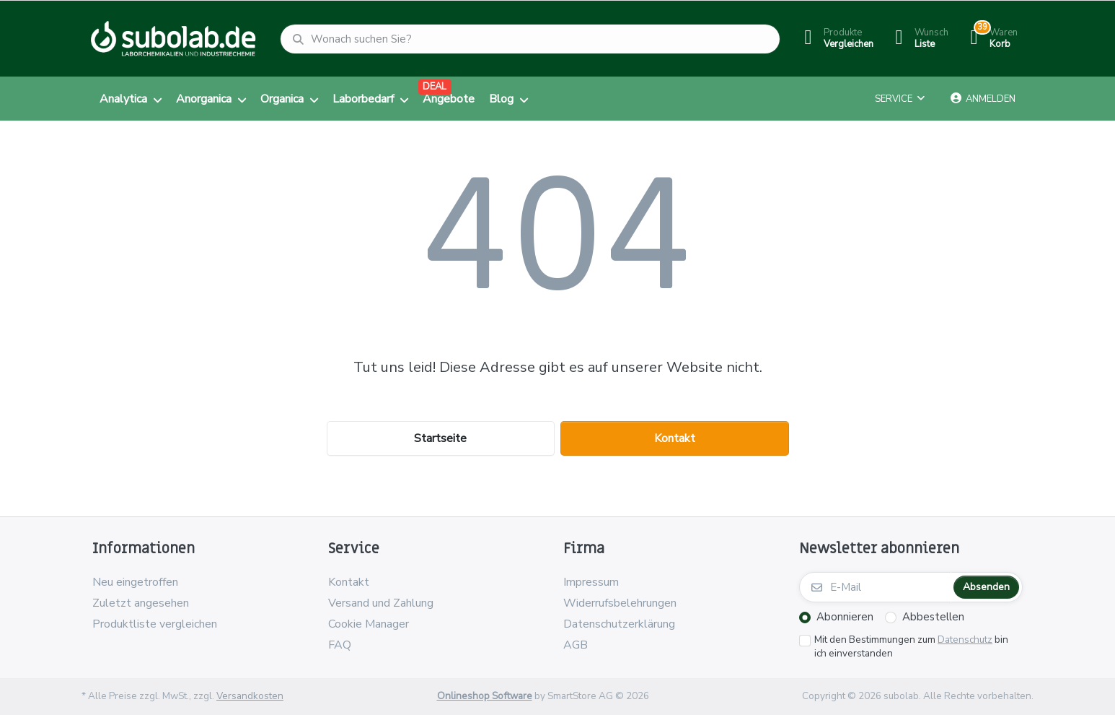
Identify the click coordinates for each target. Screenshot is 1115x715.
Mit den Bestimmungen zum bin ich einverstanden (911, 646)
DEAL (434, 86)
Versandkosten (249, 696)
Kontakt (674, 438)
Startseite (440, 438)
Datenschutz (965, 639)
